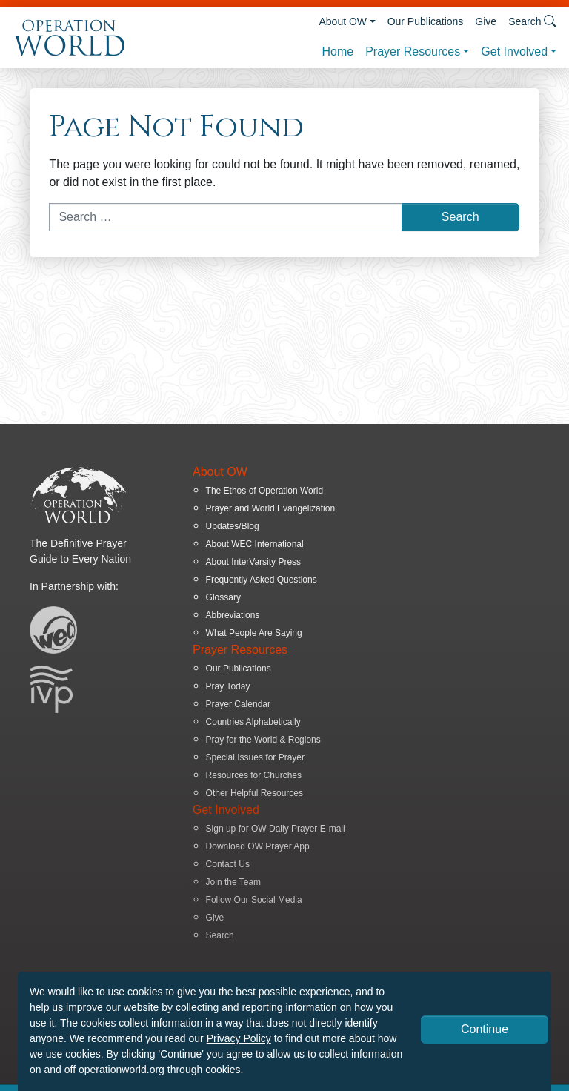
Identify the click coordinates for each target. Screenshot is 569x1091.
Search (220, 935)
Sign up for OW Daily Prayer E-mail (275, 828)
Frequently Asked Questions (261, 579)
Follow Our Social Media (254, 900)
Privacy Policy (239, 1038)
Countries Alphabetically (253, 722)
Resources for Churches (254, 775)
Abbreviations (233, 615)
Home (337, 51)
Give (485, 21)
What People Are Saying (254, 633)
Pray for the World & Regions (263, 739)
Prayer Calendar (238, 704)
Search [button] (532, 21)
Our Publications (425, 21)
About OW (343, 21)
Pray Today (228, 686)
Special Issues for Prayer (255, 757)
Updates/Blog (232, 526)
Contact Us (228, 864)
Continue (484, 1029)
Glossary (223, 597)
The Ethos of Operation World (265, 490)
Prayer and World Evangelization (271, 508)
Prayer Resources (412, 51)
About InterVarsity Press (254, 562)
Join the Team (234, 882)
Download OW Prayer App (258, 846)
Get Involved (514, 51)
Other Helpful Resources (254, 793)
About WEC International (255, 544)
